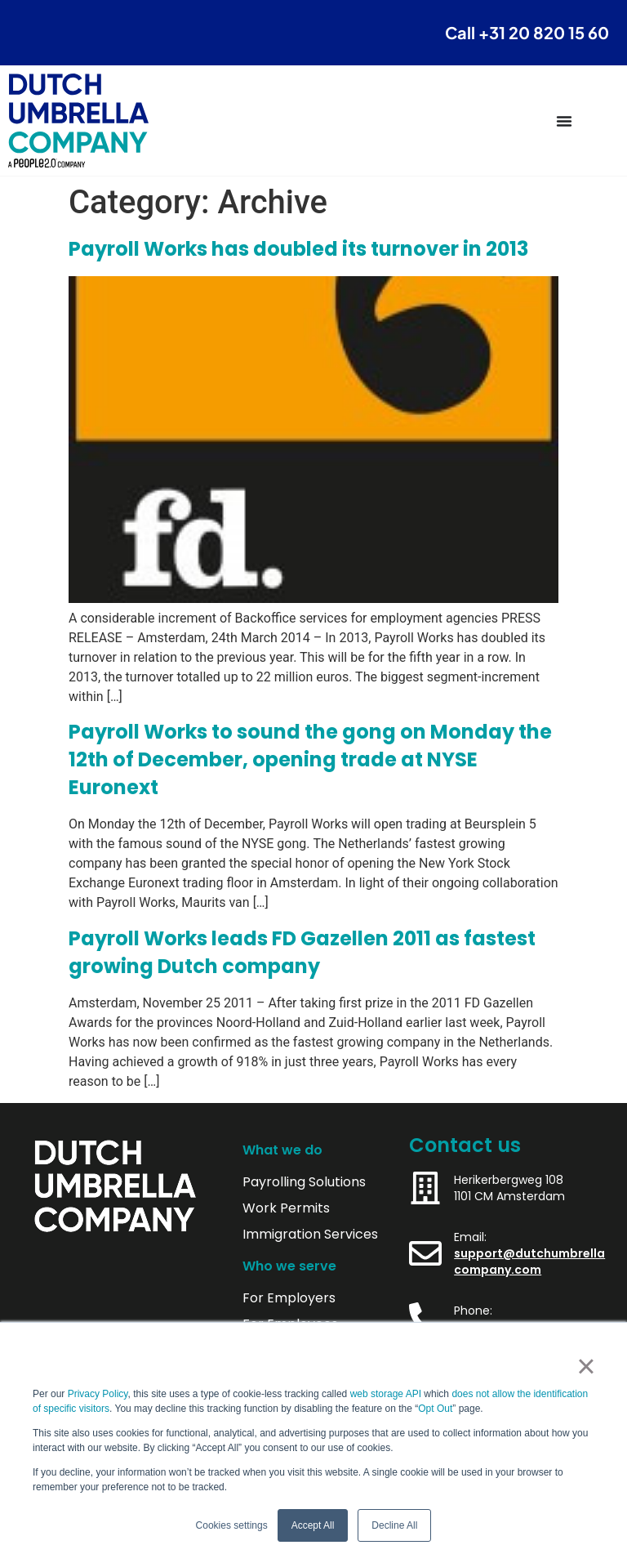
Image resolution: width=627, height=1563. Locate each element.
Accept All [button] (313, 1525)
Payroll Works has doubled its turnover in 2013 (298, 248)
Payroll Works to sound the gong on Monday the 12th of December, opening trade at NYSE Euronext (310, 759)
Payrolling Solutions (304, 1182)
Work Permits (286, 1208)
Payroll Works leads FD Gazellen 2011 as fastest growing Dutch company (302, 952)
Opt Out (435, 1408)
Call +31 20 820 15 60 (527, 32)
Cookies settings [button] (232, 1525)
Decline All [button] (394, 1525)
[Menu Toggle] (564, 121)
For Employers (289, 1298)
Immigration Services (310, 1235)
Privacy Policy (98, 1394)
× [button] (585, 1366)
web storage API (387, 1394)
